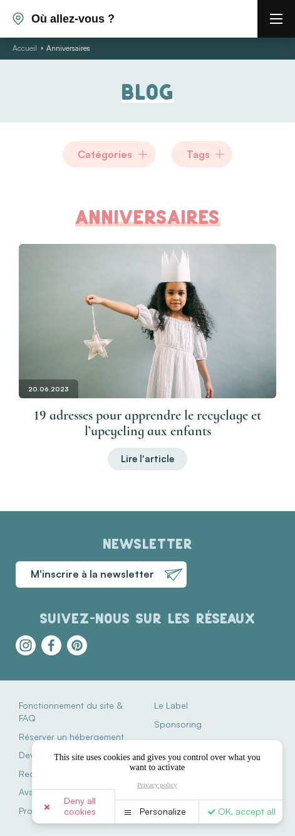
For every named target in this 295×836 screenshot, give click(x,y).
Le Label (171, 705)
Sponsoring (178, 724)
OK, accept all (247, 811)
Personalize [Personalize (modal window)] (163, 811)
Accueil (25, 48)
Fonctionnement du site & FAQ (70, 711)
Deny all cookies (80, 806)
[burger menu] (276, 19)
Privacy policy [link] (157, 784)
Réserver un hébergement (71, 736)
